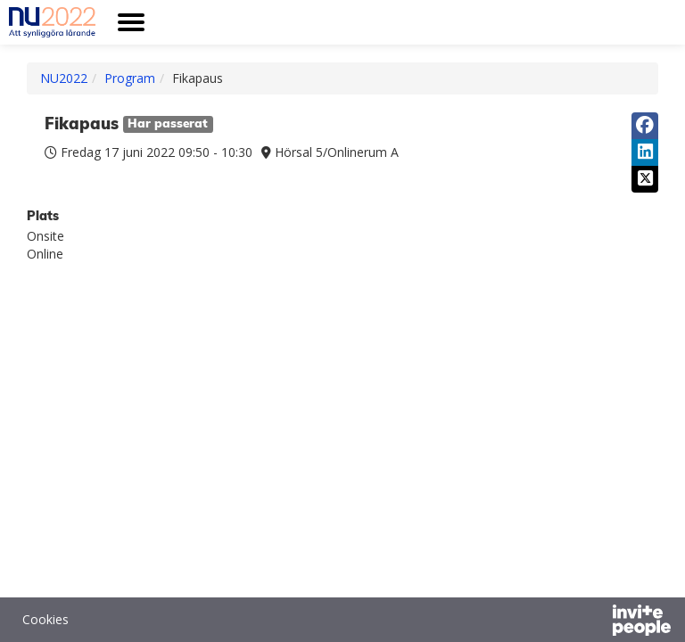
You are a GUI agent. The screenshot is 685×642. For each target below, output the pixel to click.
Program (129, 78)
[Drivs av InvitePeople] (595, 622)
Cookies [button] (45, 619)
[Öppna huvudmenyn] (131, 22)
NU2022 (63, 78)
